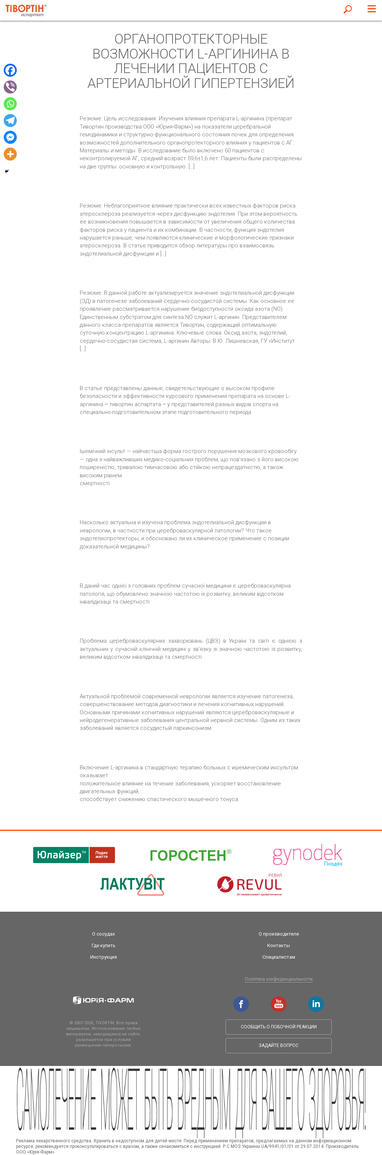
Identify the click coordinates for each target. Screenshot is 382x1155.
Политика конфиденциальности (279, 979)
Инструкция (103, 957)
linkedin (316, 1000)
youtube (279, 1000)
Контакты (278, 945)
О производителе (279, 934)
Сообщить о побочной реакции (279, 1026)
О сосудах (103, 934)
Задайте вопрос (279, 1045)
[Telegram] (10, 120)
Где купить (104, 945)
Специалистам (278, 957)
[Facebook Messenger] (10, 137)
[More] (10, 154)
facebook (241, 1000)
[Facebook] (10, 70)
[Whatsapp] (10, 103)
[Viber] (10, 87)
